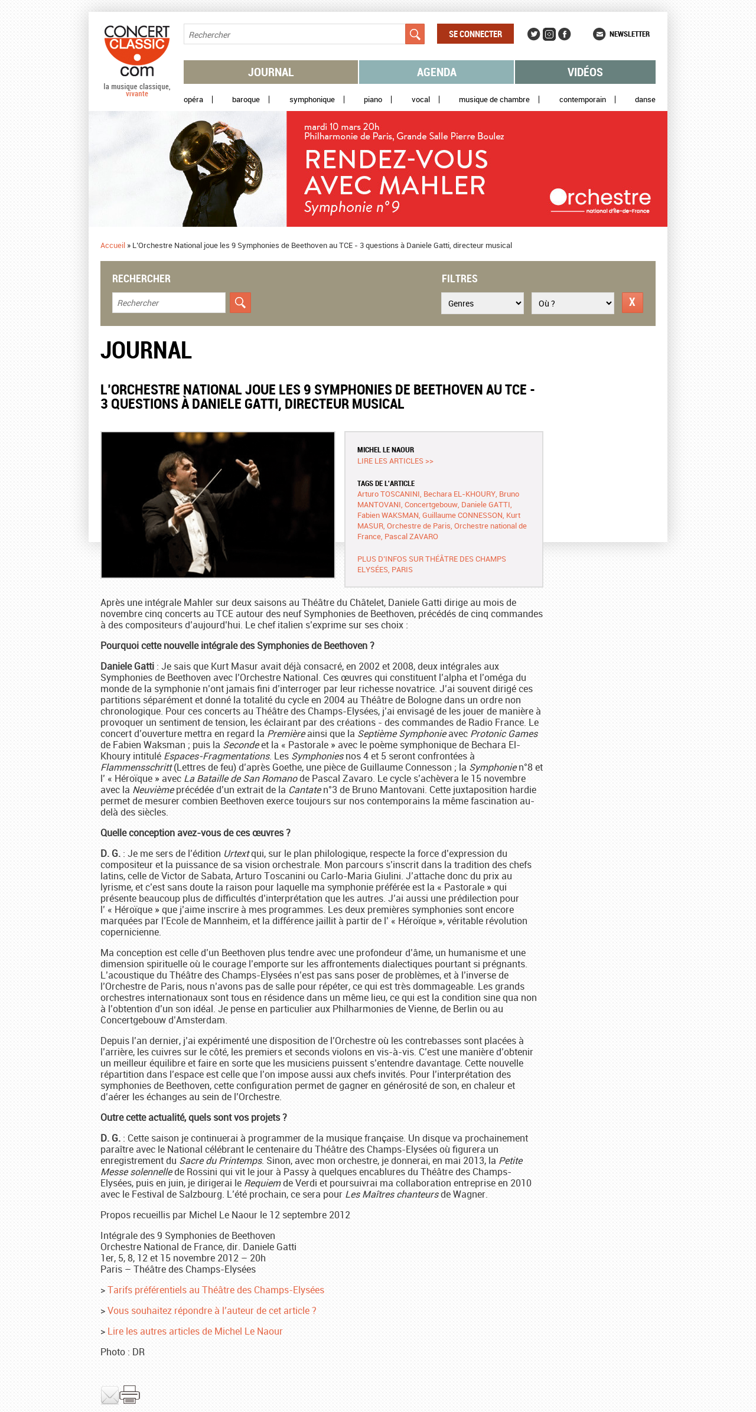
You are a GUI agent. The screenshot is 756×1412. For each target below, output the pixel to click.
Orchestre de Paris (419, 525)
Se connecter (475, 34)
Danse (645, 99)
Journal (271, 72)
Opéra (193, 99)
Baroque (246, 99)
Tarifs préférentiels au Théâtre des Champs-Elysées (215, 1289)
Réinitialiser (632, 302)
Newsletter (630, 33)
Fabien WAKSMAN (388, 515)
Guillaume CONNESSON (462, 515)
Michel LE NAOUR (385, 449)
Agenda (437, 72)
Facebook (564, 34)
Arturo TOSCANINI (388, 493)
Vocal (421, 99)
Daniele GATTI (485, 504)
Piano (373, 99)
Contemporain (582, 99)
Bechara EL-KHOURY (459, 493)
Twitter (533, 34)
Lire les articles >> (395, 460)
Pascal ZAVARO (411, 536)
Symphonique (312, 99)
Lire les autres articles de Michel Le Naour (195, 1331)
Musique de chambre (494, 99)
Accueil (112, 245)
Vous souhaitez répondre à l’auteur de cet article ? (212, 1310)
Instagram (549, 34)
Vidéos (585, 72)
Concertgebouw (431, 504)
